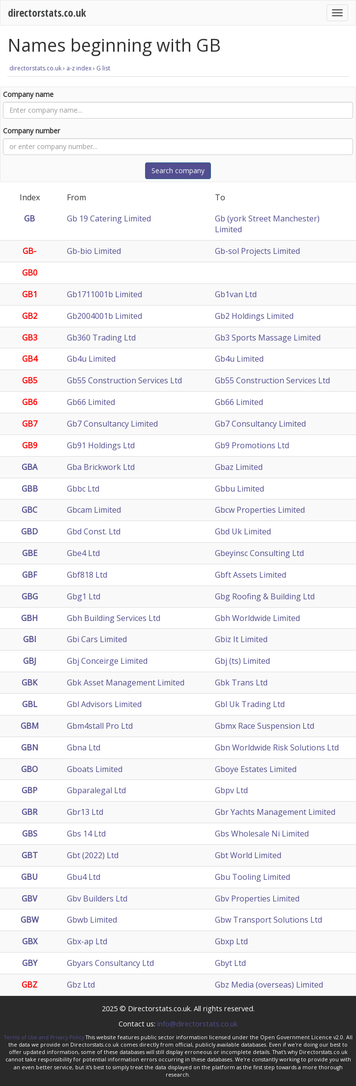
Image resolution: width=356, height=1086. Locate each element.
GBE (29, 553)
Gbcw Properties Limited (260, 509)
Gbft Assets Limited (250, 574)
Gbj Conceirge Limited (107, 660)
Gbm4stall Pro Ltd (100, 725)
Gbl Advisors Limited (104, 704)
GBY (29, 963)
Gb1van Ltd (236, 294)
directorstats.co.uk (47, 12)
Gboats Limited (94, 769)
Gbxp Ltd (231, 941)
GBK (29, 682)
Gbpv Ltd (231, 790)
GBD (29, 531)
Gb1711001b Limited (104, 294)
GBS (29, 833)
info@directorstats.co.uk (197, 1023)
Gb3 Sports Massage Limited (268, 337)
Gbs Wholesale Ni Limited (262, 833)
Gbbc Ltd (83, 488)
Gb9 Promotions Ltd (252, 445)
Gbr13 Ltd (85, 812)
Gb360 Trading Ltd (101, 337)
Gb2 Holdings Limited (254, 315)
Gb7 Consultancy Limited (112, 423)
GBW (30, 919)
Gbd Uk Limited (243, 531)
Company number (31, 130)
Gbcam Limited (94, 509)
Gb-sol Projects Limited (257, 251)
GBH (29, 618)
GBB (30, 488)
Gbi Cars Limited (97, 639)
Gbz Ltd (81, 984)
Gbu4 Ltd (83, 876)
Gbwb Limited (92, 919)
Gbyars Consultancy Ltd (110, 963)
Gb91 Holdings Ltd (101, 445)
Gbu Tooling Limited (252, 876)
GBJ (29, 660)
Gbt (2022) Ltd (93, 855)
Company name (28, 94)
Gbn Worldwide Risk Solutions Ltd (277, 747)
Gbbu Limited (239, 488)
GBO (29, 769)
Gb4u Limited (91, 358)
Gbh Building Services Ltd (113, 618)
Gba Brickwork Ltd (101, 467)
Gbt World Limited (248, 855)
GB (29, 218)
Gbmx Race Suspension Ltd (264, 725)
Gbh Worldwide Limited (257, 618)
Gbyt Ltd (230, 963)
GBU (29, 876)
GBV (29, 898)
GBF (29, 574)
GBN (29, 747)
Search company (178, 170)
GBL (29, 704)
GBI (29, 639)
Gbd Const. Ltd (93, 531)
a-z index (78, 68)
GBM (30, 725)
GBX (29, 941)
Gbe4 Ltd (83, 553)
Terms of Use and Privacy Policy (44, 1037)
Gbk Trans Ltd (241, 682)
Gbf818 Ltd (87, 574)
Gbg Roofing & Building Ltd (265, 596)
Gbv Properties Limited (257, 898)
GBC (29, 509)
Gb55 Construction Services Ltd (124, 380)
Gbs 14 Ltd (86, 833)
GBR (29, 812)
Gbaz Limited (239, 467)
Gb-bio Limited (94, 251)
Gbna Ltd (83, 747)
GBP (29, 790)
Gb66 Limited (91, 402)
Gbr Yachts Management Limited (275, 812)
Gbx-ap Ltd (87, 941)
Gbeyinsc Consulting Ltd (259, 553)
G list (103, 68)
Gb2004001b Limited (104, 315)
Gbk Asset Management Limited (125, 682)
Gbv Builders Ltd (97, 898)
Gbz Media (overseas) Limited (269, 984)
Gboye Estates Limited (256, 769)
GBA (29, 467)
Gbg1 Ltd (83, 596)
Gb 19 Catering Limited (109, 218)
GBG (30, 596)
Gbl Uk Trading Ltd (250, 704)
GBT (30, 855)
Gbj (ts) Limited (242, 660)
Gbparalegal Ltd (96, 790)
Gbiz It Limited (241, 639)
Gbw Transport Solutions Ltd (268, 919)
